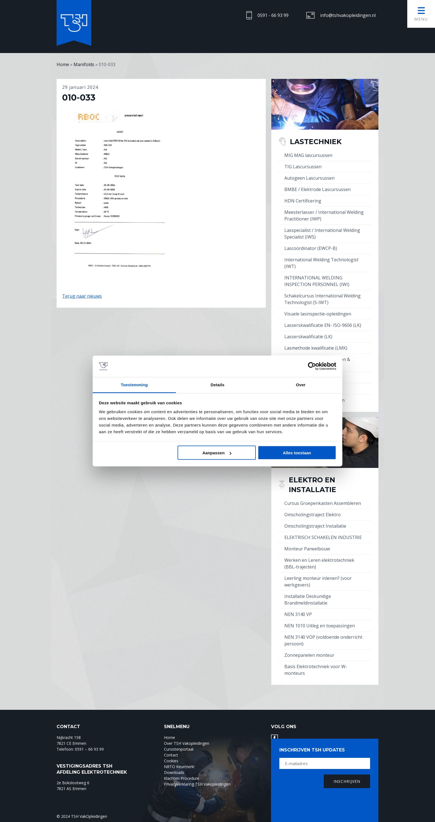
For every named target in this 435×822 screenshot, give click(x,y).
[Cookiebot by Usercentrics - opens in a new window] (312, 366)
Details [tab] (217, 384)
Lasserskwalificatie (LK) (308, 337)
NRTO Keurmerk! (179, 766)
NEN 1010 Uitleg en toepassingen (319, 626)
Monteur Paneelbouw (307, 549)
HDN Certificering (302, 201)
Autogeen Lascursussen (309, 178)
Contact (171, 755)
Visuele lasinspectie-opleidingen (317, 314)
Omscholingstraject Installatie (315, 526)
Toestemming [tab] (134, 384)
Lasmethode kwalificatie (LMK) (315, 348)
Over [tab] (301, 384)
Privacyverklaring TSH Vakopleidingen (197, 784)
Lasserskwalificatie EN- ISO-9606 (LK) (322, 325)
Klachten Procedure (181, 778)
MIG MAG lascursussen (308, 155)
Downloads (174, 772)
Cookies (171, 760)
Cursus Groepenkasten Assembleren (322, 503)
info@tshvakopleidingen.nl (348, 15)
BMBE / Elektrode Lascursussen (317, 189)
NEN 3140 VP (298, 614)
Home (169, 737)
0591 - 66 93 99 (273, 15)
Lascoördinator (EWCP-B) (310, 248)
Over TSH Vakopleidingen (186, 743)
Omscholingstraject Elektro (312, 515)
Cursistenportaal (178, 749)
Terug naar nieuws (82, 296)
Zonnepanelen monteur (309, 655)
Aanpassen (217, 452)
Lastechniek (316, 141)
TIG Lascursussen (303, 167)
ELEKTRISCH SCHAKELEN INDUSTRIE (323, 537)
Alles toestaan (297, 452)
